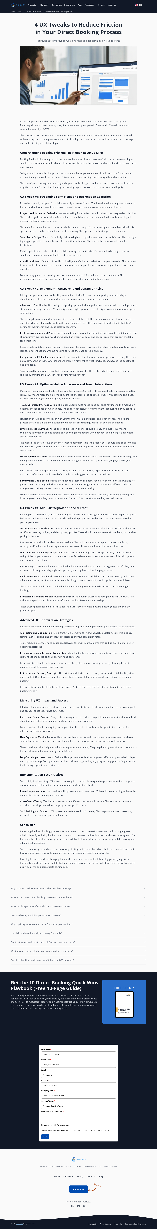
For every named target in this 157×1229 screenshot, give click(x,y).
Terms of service (105, 1224)
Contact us (80, 1188)
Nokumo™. (19, 1224)
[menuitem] (33, 5)
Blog (20, 11)
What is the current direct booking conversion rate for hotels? (78, 897)
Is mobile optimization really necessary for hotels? (78, 933)
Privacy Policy (88, 1130)
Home (13, 11)
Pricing (80, 1176)
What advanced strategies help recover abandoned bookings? (78, 951)
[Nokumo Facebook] (72, 1206)
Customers (57, 5)
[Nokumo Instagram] (84, 1206)
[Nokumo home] (78, 1159)
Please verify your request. (52, 1111)
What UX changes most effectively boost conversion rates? (78, 906)
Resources (89, 5)
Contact (101, 5)
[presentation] (59, 1117)
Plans (80, 5)
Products (32, 5)
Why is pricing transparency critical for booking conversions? (78, 924)
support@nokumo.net (54, 1166)
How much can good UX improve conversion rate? (78, 915)
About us (112, 5)
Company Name (48, 1091)
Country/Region (48, 1101)
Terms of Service (104, 1130)
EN (138, 5)
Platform (44, 5)
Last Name (46, 1060)
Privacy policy (118, 1224)
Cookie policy (92, 1224)
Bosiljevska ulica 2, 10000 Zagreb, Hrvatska (100, 1166)
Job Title (45, 1080)
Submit (45, 1136)
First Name (46, 1049)
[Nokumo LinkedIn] (78, 1206)
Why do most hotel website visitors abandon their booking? (78, 888)
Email (44, 1070)
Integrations (69, 5)
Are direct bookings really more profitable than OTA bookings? (78, 960)
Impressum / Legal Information (135, 1224)
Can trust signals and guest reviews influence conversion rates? (78, 942)
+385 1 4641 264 (74, 1166)
